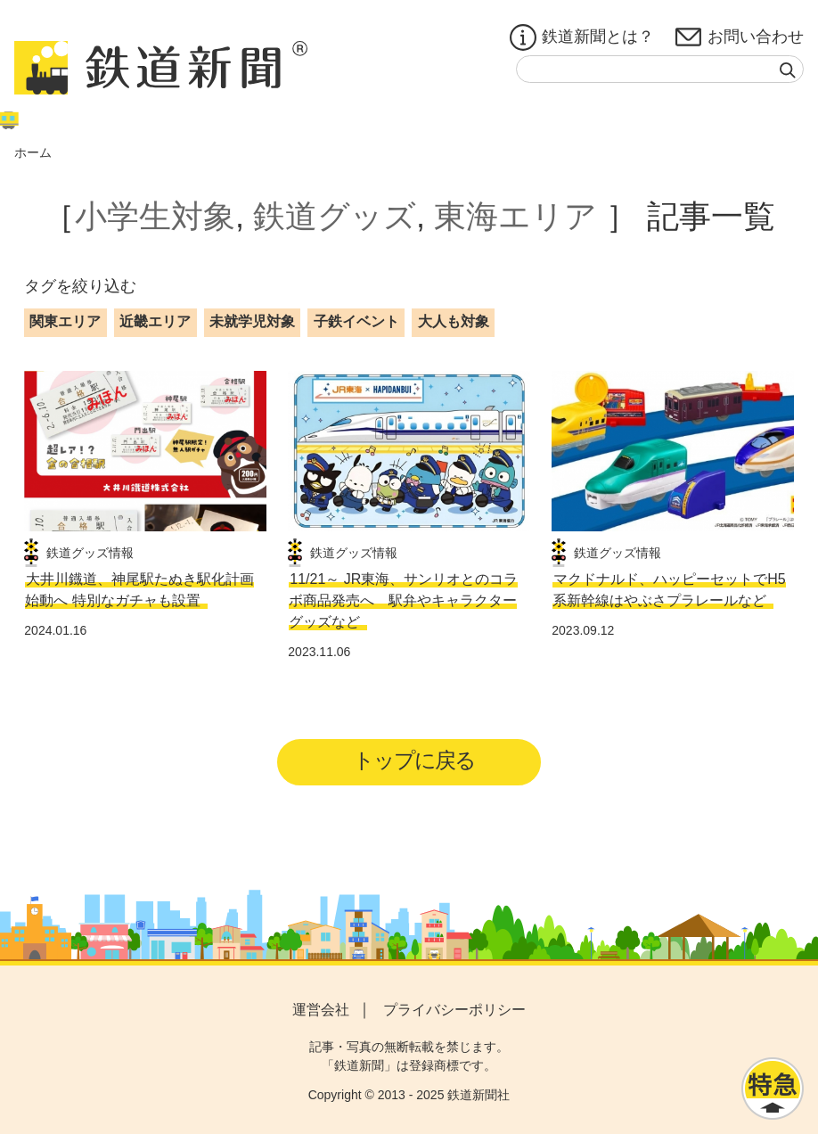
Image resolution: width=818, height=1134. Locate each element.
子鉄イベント (356, 321)
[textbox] (660, 69)
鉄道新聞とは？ (582, 37)
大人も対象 (453, 321)
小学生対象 (155, 216)
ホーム (33, 152)
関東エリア (65, 321)
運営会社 (320, 1009)
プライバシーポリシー (454, 1009)
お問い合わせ (739, 37)
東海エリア (515, 216)
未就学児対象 (252, 321)
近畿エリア (155, 321)
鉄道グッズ (334, 216)
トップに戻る (415, 760)
